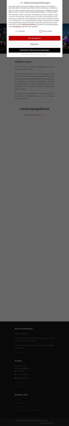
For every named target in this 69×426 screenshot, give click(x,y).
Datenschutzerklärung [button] (35, 54)
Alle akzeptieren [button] (34, 38)
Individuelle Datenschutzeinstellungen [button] (34, 50)
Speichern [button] (34, 44)
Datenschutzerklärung (29, 24)
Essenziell (20, 31)
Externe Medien (46, 31)
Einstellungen (16, 26)
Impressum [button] (44, 54)
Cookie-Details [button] (25, 54)
